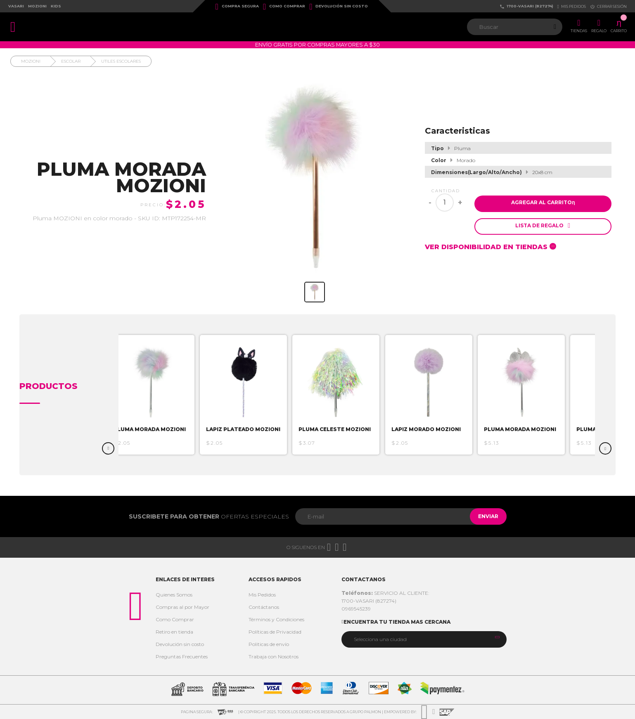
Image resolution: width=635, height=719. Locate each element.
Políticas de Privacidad (275, 632)
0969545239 (356, 609)
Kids (56, 6)
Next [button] (605, 448)
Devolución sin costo (338, 6)
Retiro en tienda (174, 632)
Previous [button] (108, 448)
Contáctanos (264, 607)
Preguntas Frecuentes (182, 656)
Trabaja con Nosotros (274, 656)
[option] (166, 395)
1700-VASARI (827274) (526, 6)
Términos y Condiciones (276, 619)
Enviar (484, 516)
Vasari (16, 6)
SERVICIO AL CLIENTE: (385, 593)
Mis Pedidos (262, 595)
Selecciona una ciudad (380, 639)
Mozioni (37, 6)
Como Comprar (284, 6)
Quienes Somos (174, 595)
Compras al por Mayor (182, 607)
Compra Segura (237, 6)
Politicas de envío (269, 644)
